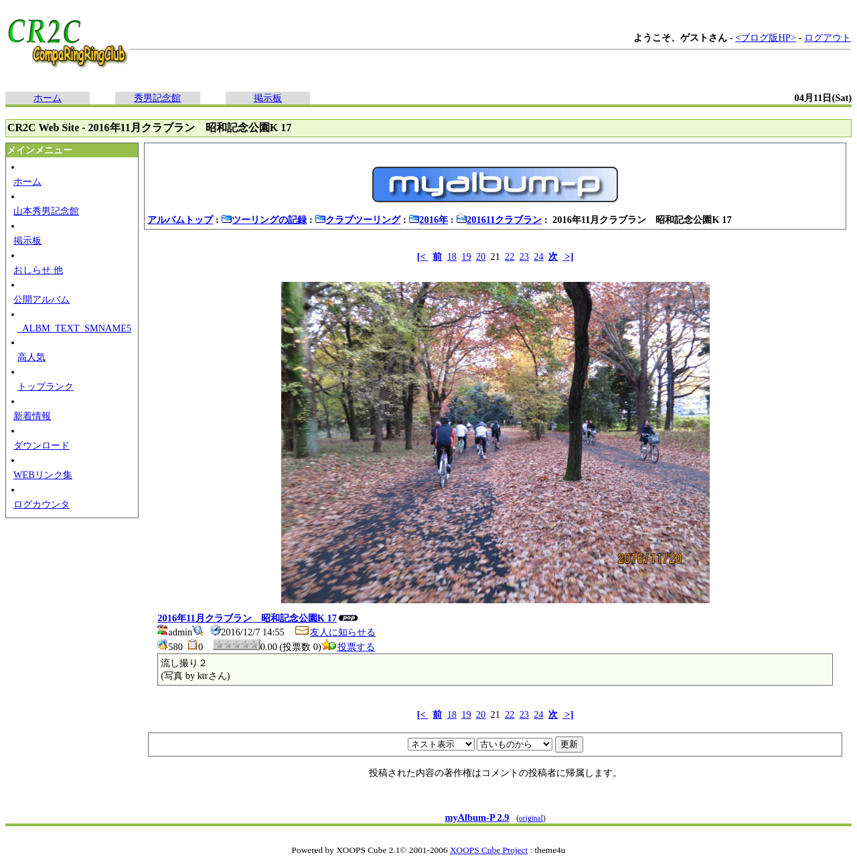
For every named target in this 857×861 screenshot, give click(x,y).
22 (509, 256)
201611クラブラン (499, 219)
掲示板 (268, 97)
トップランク (45, 386)
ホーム (47, 97)
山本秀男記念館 (46, 211)
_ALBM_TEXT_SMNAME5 (74, 328)
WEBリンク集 (42, 474)
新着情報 (32, 415)
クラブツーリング (357, 219)
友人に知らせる (335, 632)
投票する (348, 646)
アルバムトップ (180, 219)
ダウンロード (41, 445)
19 (466, 256)
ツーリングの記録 (264, 219)
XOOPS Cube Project (489, 850)
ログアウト (827, 37)
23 (524, 256)
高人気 (31, 356)
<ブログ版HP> (765, 37)
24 (538, 256)
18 (452, 256)
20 (480, 256)
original (531, 818)
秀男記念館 (157, 97)
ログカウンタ (41, 504)
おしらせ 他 (38, 269)
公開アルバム (41, 299)
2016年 (428, 219)
